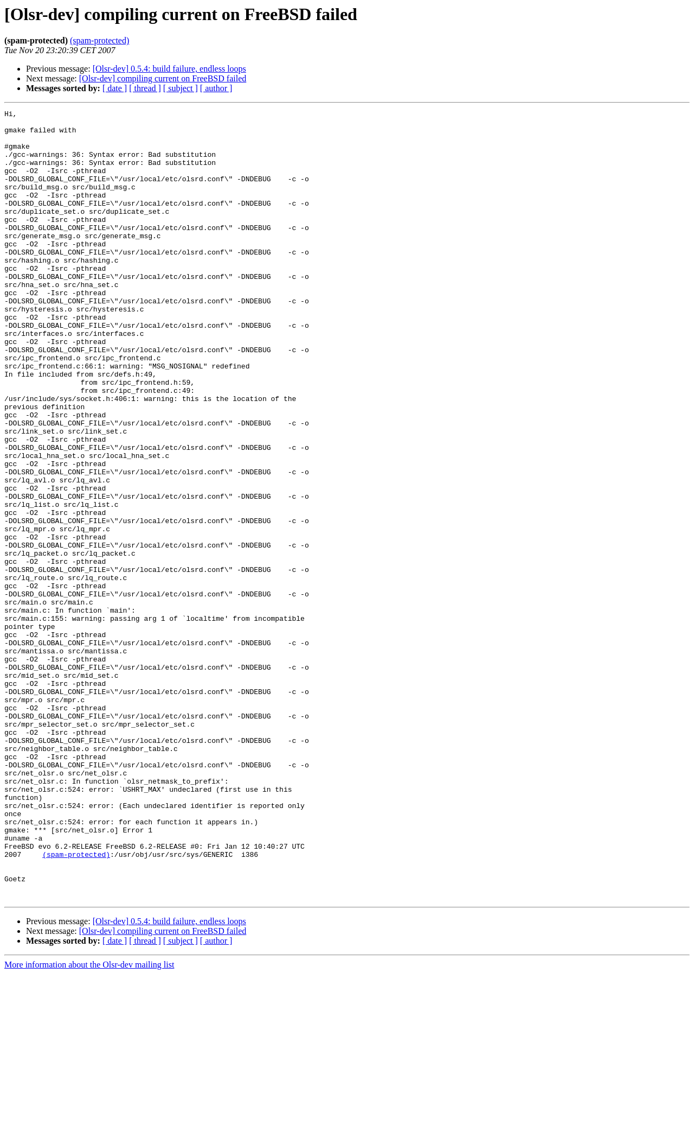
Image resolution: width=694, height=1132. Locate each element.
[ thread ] (145, 88)
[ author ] (216, 88)
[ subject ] (180, 88)
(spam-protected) (99, 40)
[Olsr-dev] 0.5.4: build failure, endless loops (169, 68)
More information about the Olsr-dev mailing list (89, 1122)
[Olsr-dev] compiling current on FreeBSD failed (162, 78)
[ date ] (114, 88)
